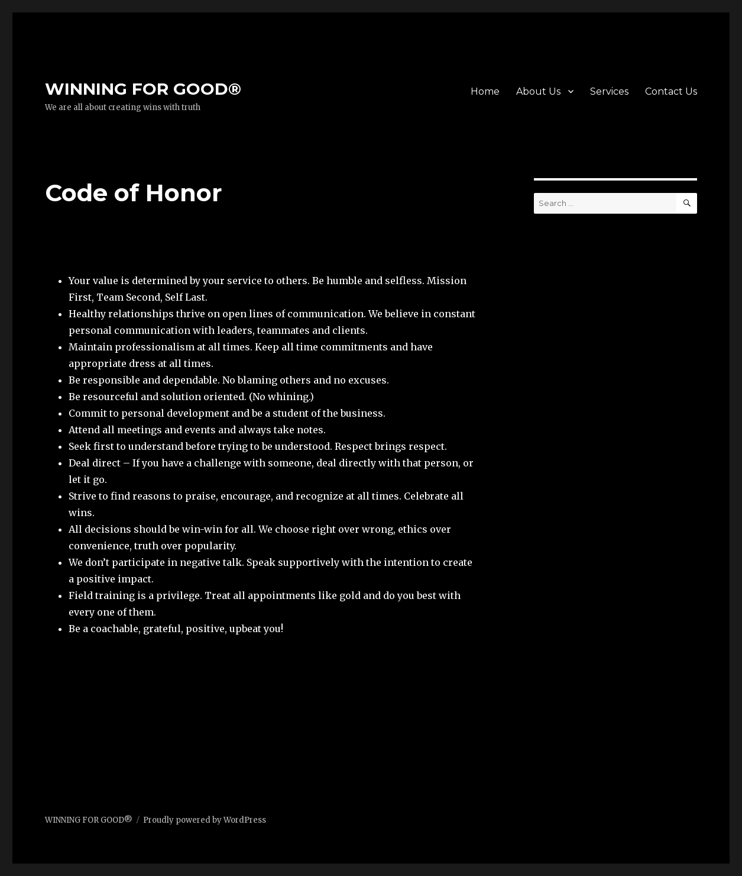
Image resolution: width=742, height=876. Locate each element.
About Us (538, 91)
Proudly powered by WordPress (204, 820)
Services (609, 91)
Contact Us (671, 91)
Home (485, 91)
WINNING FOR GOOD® (143, 89)
